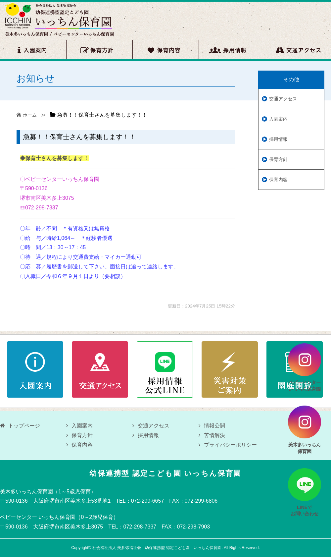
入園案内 (33, 50)
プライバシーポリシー (228, 445)
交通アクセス (298, 50)
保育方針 (99, 50)
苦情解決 (212, 435)
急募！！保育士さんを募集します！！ (98, 115)
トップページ (20, 425)
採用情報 (232, 50)
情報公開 (212, 425)
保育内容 (165, 50)
